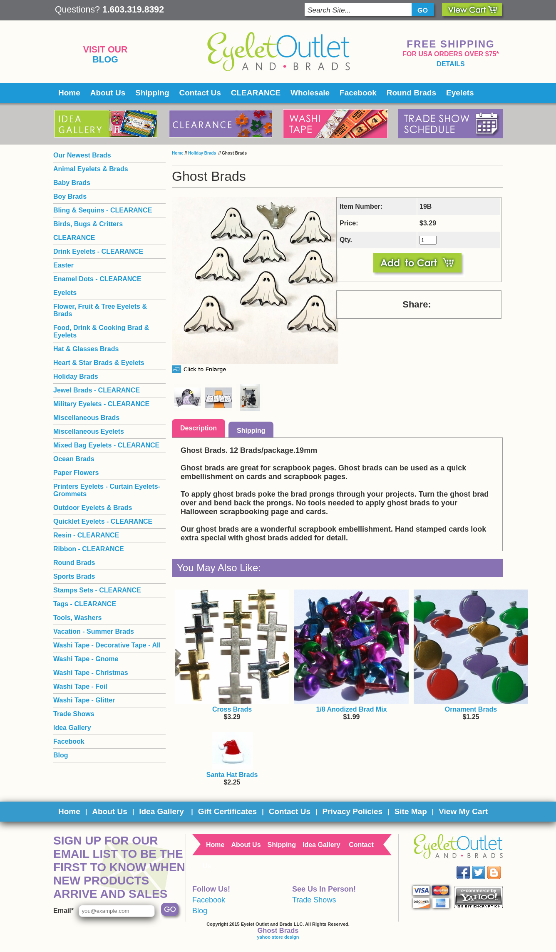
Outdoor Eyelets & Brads (92, 507)
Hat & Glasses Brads (86, 348)
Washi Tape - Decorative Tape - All (107, 645)
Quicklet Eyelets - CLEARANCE (102, 521)
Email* (63, 910)
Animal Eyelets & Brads (90, 168)
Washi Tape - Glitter (84, 700)
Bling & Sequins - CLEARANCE (102, 210)
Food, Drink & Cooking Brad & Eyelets (101, 331)
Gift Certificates (227, 811)
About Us (107, 92)
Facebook (358, 92)
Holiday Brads (202, 153)
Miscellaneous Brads (86, 417)
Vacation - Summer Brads (93, 631)
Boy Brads (70, 196)
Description (198, 428)
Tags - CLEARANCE (84, 603)
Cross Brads (232, 709)
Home (69, 92)
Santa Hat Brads (232, 774)
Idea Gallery (72, 727)
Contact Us (200, 92)
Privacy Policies (352, 811)
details (450, 63)
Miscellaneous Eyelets (88, 431)
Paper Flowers (76, 472)
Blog (105, 60)
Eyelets (460, 92)
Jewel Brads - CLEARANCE (96, 390)
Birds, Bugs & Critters (88, 223)
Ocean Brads (73, 458)
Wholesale (310, 92)
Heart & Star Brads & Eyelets (98, 362)
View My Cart (463, 811)
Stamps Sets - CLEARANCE (97, 590)
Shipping (152, 92)
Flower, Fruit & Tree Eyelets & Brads (100, 310)
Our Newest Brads (82, 155)
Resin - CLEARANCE (86, 535)
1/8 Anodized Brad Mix (351, 709)
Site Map (411, 811)
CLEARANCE (255, 92)
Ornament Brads (471, 709)
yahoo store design (278, 937)
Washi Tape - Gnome (85, 658)
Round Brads (411, 92)
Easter (63, 265)
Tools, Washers (77, 617)
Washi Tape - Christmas (90, 672)
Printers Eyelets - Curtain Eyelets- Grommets (106, 490)
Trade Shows (73, 713)
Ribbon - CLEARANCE (88, 548)
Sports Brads (74, 576)
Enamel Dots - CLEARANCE (97, 278)
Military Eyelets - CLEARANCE (101, 403)
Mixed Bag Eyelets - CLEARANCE (106, 445)
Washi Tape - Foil (80, 686)
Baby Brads (71, 182)
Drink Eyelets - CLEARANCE (98, 251)
